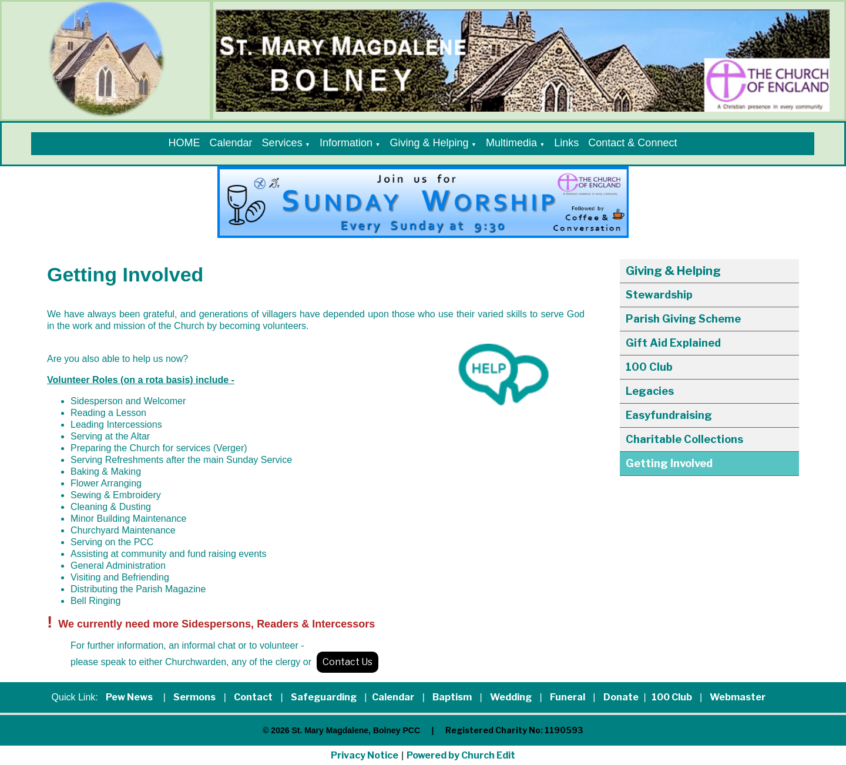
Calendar (231, 143)
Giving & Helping (429, 143)
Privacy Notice (364, 755)
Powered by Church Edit (461, 755)
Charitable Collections (684, 439)
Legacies (650, 391)
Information (346, 143)
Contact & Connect (632, 143)
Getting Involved (669, 463)
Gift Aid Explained (673, 343)
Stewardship (659, 294)
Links (566, 143)
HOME (184, 143)
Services (282, 143)
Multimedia (511, 143)
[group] (423, 202)
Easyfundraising (669, 415)
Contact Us (347, 661)
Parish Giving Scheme (683, 319)
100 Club (649, 367)
